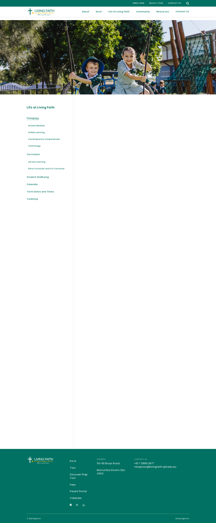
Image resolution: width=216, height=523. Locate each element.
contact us (174, 3)
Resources (162, 13)
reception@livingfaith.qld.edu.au (155, 467)
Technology (34, 146)
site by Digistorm (182, 518)
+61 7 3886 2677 (144, 464)
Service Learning (36, 162)
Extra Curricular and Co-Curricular (46, 169)
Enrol (99, 13)
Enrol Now (138, 3)
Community (143, 13)
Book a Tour (156, 3)
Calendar (32, 184)
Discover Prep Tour (79, 476)
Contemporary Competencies (44, 139)
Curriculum (33, 154)
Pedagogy (33, 118)
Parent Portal (78, 492)
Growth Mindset (36, 126)
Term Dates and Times (40, 192)
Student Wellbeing (38, 177)
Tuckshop (32, 199)
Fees (73, 485)
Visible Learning (36, 132)
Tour (73, 468)
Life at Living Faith (118, 13)
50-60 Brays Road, (108, 464)
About (85, 13)
